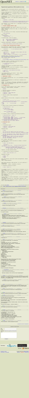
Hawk (3, 327)
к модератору (19, 233)
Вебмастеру (27, 396)
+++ (19, 1)
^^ (15, 312)
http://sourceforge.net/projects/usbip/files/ (11, 68)
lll (3, 279)
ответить (12, 233)
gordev (5, 322)
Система (13, 229)
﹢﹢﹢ (14, 233)
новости (17, 1)
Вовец (4, 335)
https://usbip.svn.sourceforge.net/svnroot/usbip (16, 72)
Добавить (18, 396)
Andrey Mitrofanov (6, 312)
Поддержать (22, 396)
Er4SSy (4, 276)
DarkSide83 (4, 265)
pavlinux (4, 233)
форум (21, 1)
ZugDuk (4, 363)
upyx (3, 236)
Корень (4, 229)
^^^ (16, 312)
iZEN (3, 282)
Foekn (4, 331)
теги (23, 1)
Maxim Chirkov (26, 395)
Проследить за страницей (5, 396)
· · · (15, 233)
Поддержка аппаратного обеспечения (20, 229)
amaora (4, 318)
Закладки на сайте (4, 395)
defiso (3, 243)
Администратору (8, 229)
